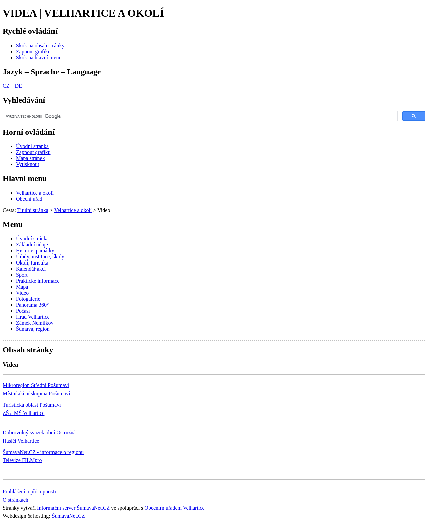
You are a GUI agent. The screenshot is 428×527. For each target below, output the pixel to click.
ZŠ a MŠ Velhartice (23, 413)
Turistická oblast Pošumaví (32, 405)
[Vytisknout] (27, 164)
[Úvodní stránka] (32, 146)
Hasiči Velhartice (21, 441)
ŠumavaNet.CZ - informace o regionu (43, 452)
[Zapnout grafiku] (33, 51)
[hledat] (199, 116)
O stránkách (15, 500)
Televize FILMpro (22, 460)
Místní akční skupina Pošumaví (36, 393)
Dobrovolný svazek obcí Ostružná (39, 432)
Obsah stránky (28, 349)
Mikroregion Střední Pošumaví (36, 385)
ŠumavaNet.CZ (68, 516)
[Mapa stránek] (30, 158)
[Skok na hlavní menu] (39, 57)
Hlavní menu (25, 178)
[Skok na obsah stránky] (40, 45)
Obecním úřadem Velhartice (174, 508)
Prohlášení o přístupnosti (29, 491)
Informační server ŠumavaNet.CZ (73, 508)
